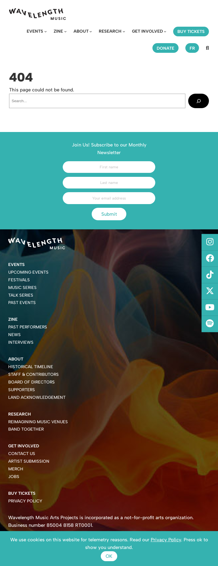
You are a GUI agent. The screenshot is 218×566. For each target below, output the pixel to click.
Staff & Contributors (33, 374)
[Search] (198, 101)
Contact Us (21, 453)
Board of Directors (31, 382)
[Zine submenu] (65, 31)
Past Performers (27, 327)
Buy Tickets (21, 493)
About (81, 31)
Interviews (20, 342)
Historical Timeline (30, 366)
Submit (109, 214)
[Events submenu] (45, 31)
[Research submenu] (124, 31)
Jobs (13, 476)
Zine (58, 31)
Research (110, 31)
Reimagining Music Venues (38, 421)
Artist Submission (28, 461)
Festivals (19, 279)
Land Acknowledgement (37, 397)
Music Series (22, 287)
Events (35, 31)
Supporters (21, 389)
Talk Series (20, 295)
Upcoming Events (28, 272)
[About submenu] (90, 31)
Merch (15, 468)
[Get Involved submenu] (165, 31)
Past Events (22, 302)
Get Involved (147, 31)
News (14, 334)
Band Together (26, 429)
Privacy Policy (25, 501)
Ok (109, 556)
